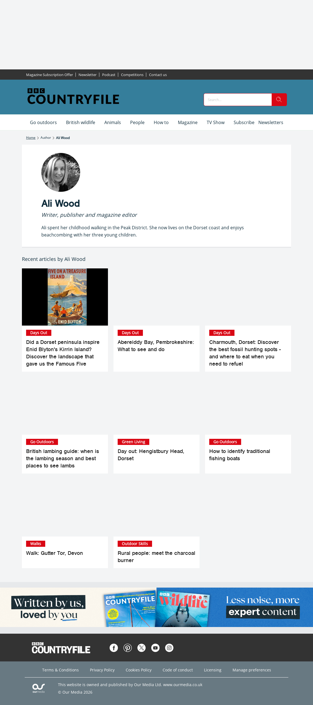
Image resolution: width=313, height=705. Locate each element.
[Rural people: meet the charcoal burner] (156, 508)
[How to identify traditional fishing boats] (248, 406)
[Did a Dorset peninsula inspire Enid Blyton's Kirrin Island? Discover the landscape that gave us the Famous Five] (65, 297)
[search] (279, 99)
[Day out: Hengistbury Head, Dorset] (156, 406)
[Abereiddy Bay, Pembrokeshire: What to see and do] (156, 297)
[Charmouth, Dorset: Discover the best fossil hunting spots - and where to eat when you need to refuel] (248, 297)
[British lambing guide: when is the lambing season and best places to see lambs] (65, 406)
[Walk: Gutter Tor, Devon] (65, 508)
